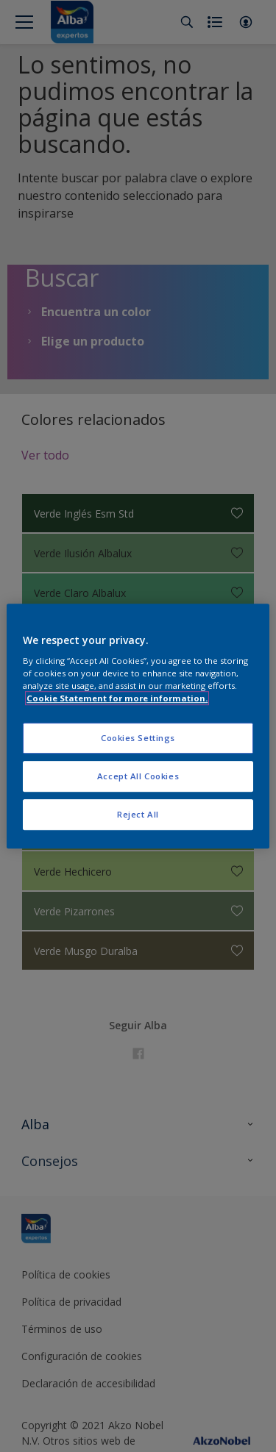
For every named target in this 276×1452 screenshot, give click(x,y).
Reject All (138, 814)
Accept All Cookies (138, 776)
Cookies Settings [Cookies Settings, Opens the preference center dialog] (138, 738)
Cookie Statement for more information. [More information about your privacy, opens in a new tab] (117, 698)
